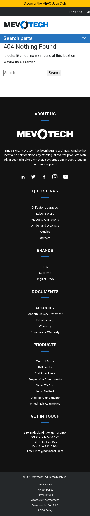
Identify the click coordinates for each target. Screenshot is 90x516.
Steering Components (45, 397)
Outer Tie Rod (45, 385)
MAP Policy (45, 484)
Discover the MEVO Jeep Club (45, 3)
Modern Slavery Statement (45, 314)
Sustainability (45, 308)
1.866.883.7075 (79, 12)
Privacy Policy (45, 489)
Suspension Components (45, 379)
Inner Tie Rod (45, 391)
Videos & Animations (45, 219)
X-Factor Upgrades (45, 207)
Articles (45, 231)
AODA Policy (45, 510)
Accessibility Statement (45, 499)
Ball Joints (45, 367)
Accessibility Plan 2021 (45, 505)
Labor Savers (45, 213)
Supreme (45, 272)
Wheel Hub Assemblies (45, 403)
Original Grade (45, 279)
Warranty (45, 326)
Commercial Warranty (45, 332)
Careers (45, 238)
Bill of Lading (45, 320)
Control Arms (45, 361)
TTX (45, 266)
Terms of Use (45, 494)
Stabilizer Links (45, 373)
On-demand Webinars (45, 225)
